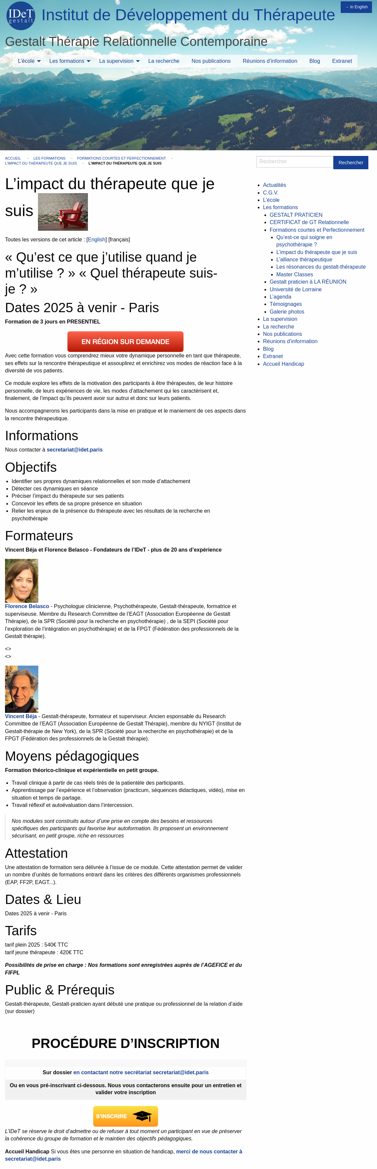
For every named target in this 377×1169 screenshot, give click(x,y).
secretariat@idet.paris (75, 450)
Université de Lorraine (296, 289)
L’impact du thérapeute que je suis (41, 163)
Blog (314, 61)
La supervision (116, 61)
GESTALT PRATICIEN (296, 215)
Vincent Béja (21, 716)
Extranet (342, 61)
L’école (26, 61)
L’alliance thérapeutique (304, 259)
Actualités (274, 185)
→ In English (356, 7)
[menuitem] (28, 61)
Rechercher (351, 162)
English (96, 239)
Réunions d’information (270, 61)
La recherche (163, 61)
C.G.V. (271, 192)
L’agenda (280, 297)
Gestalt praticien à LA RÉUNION (308, 282)
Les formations (66, 61)
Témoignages (286, 304)
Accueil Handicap (283, 364)
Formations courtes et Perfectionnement (121, 158)
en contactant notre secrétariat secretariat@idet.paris (141, 1072)
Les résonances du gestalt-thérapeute (321, 267)
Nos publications (210, 61)
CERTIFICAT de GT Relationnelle (309, 222)
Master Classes (294, 274)
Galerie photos (287, 312)
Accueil (13, 158)
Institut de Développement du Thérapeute (188, 15)
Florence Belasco (27, 606)
